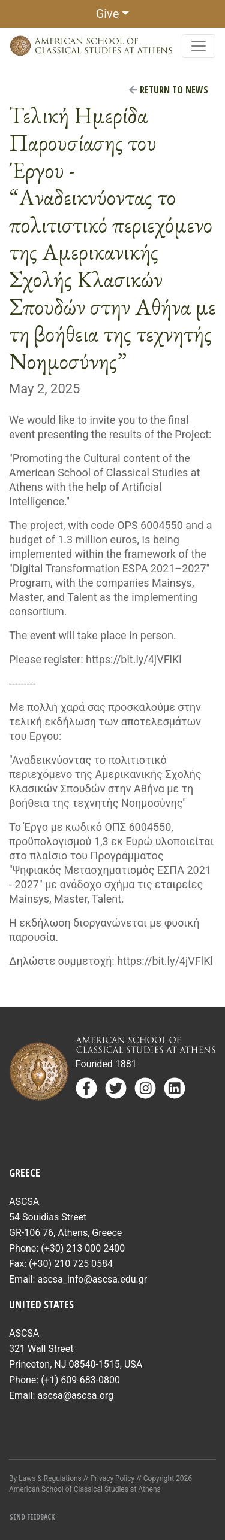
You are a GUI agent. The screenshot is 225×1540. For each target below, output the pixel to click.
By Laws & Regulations (45, 1478)
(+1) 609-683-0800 (80, 1380)
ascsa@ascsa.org (75, 1395)
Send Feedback (32, 1517)
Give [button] (107, 14)
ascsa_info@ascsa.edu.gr (92, 1279)
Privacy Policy (112, 1478)
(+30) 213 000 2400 (83, 1248)
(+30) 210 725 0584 (71, 1263)
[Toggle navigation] (198, 46)
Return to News (168, 89)
